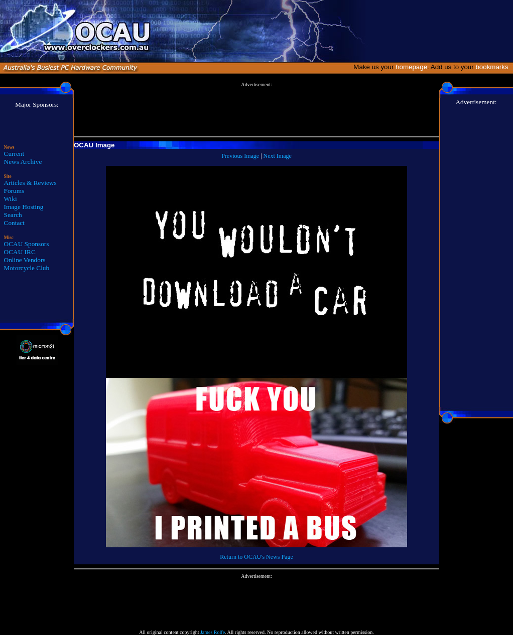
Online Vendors (25, 260)
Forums (14, 190)
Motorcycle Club (27, 268)
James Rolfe (212, 632)
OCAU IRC (20, 252)
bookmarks (493, 67)
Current (14, 153)
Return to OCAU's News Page (256, 556)
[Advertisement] (256, 109)
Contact (14, 223)
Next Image (278, 155)
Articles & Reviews (30, 182)
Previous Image (240, 155)
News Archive (23, 161)
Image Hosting (24, 206)
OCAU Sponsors (26, 244)
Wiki (10, 198)
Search (13, 215)
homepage (411, 67)
